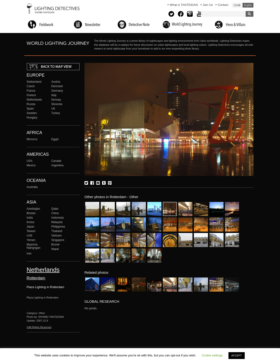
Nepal (55, 249)
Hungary (32, 117)
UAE (29, 235)
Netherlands (34, 99)
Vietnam (56, 235)
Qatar (54, 208)
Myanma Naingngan (33, 246)
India (30, 217)
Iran (29, 253)
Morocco (32, 139)
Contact (223, 5)
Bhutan (31, 213)
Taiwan (31, 231)
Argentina (57, 165)
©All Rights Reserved (39, 327)
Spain (30, 108)
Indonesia (57, 217)
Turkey (55, 113)
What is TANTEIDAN (184, 5)
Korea (30, 222)
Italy (53, 95)
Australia (32, 187)
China (55, 213)
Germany (57, 90)
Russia (31, 104)
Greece (31, 95)
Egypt (55, 139)
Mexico (31, 165)
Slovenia (56, 104)
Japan (30, 226)
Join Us (208, 5)
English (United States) (248, 5)
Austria (55, 81)
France (31, 90)
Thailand (56, 231)
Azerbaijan (33, 208)
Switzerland (34, 81)
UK (53, 108)
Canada (56, 161)
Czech (31, 86)
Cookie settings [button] (212, 355)
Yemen (31, 240)
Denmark (57, 86)
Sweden (32, 113)
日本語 (237, 5)
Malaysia (57, 222)
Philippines (58, 226)
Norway (56, 99)
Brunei (55, 244)
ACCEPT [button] (236, 355)
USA (29, 161)
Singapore (57, 240)
